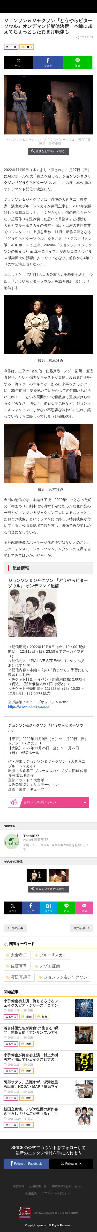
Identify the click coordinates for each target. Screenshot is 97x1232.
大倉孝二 (16, 955)
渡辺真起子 (18, 977)
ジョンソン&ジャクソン (63, 977)
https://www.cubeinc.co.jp (28, 706)
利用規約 (31, 1193)
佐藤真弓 (16, 966)
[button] (18, 62)
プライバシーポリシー (56, 1193)
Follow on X (70, 1164)
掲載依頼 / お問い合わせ (67, 1186)
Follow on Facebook (26, 1163)
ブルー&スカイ (51, 955)
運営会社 (18, 1186)
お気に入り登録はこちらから (55, 802)
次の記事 (81, 928)
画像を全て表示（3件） (48, 151)
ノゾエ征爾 (47, 966)
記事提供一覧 (38, 1186)
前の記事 (15, 928)
